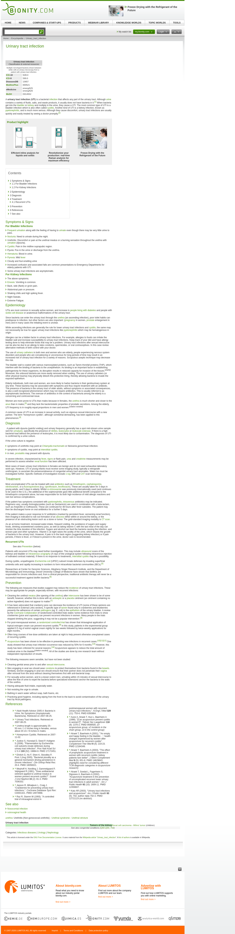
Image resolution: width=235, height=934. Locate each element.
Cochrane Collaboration (25, 613)
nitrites (54, 431)
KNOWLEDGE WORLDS (128, 22)
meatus (32, 595)
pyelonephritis (12, 110)
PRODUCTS (74, 22)
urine (108, 99)
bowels (105, 668)
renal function (41, 461)
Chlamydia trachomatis (53, 446)
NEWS (22, 22)
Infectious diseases (26, 832)
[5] (102, 564)
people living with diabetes (83, 310)
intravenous (68, 501)
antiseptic (57, 598)
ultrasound (86, 551)
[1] (95, 102)
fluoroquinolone (31, 486)
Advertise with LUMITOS (151, 887)
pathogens (46, 610)
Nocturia (11, 236)
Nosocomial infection (17, 808)
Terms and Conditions (73, 930)
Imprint (55, 930)
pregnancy (70, 320)
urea (69, 459)
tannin (64, 607)
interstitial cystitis (49, 449)
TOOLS (176, 22)
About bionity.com (68, 885)
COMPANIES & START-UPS (47, 22)
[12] (104, 641)
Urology (42, 832)
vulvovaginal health (16, 812)
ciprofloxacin (51, 486)
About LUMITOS (109, 885)
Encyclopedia (17, 38)
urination (11, 243)
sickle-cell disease (14, 313)
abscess (60, 517)
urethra (61, 317)
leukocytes (64, 431)
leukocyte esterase (81, 431)
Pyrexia (11, 257)
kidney (31, 105)
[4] (20, 417)
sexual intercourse (55, 664)
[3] (26, 403)
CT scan (106, 519)
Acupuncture (13, 641)
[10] (98, 641)
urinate (62, 230)
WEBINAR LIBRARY (98, 22)
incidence (74, 588)
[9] (60, 625)
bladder (20, 105)
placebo (71, 598)
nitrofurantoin (12, 486)
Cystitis (11, 246)
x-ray (68, 474)
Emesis (11, 282)
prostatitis (20, 453)
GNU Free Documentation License (47, 837)
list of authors (124, 837)
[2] (59, 113)
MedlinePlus (12, 85)
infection (53, 99)
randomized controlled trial (52, 622)
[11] (101, 641)
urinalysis (18, 431)
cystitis (50, 108)
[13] (93, 644)
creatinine (81, 459)
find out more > (63, 902)
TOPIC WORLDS (157, 22)
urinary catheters (25, 352)
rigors (50, 459)
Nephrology (53, 832)
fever (23, 257)
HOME (8, 22)
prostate (90, 320)
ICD (8, 75)
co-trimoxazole (54, 489)
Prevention (27, 546)
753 (112, 828)
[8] (81, 618)
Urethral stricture (80, 818)
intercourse (74, 595)
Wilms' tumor (139, 825)
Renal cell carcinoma (121, 825)
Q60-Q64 (105, 828)
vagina (103, 671)
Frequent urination (16, 230)
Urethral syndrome (61, 818)
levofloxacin (64, 486)
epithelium (75, 610)
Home (6, 38)
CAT (83, 474)
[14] (53, 647)
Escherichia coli (42, 561)
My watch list (125, 31)
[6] (50, 577)
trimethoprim (79, 484)
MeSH (9, 94)
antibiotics (59, 484)
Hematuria (12, 254)
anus (8, 404)
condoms (50, 668)
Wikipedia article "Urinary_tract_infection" (99, 837)
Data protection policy (98, 930)
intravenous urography (39, 554)
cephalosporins (94, 484)
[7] (51, 601)
